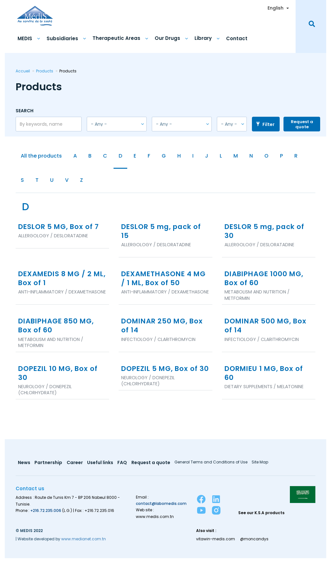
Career (75, 466)
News (24, 466)
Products (44, 70)
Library (203, 37)
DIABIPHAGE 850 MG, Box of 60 (58, 328)
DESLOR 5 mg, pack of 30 (266, 232)
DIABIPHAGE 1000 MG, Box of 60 (265, 280)
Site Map (261, 466)
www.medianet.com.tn (83, 542)
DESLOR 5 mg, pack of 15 (163, 232)
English (275, 7)
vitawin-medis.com (215, 542)
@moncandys (255, 542)
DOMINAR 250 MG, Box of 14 (164, 328)
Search (24, 110)
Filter (265, 123)
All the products (41, 155)
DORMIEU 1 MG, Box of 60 (265, 376)
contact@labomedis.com (161, 507)
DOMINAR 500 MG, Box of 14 (267, 328)
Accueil (23, 70)
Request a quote (302, 123)
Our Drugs (167, 37)
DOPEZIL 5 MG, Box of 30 (161, 376)
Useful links (101, 466)
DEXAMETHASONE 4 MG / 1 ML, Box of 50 (159, 280)
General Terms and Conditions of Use (212, 466)
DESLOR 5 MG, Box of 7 (60, 228)
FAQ (123, 466)
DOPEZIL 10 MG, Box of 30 (59, 376)
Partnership (49, 466)
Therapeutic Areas (116, 37)
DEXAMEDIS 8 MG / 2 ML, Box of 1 (56, 280)
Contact (236, 37)
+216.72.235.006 (45, 514)
